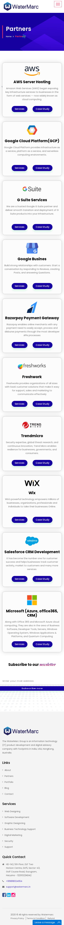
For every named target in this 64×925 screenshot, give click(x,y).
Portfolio (9, 782)
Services (19, 109)
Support (9, 846)
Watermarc (47, 914)
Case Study (42, 109)
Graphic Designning (15, 823)
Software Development (17, 817)
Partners (9, 776)
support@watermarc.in (18, 886)
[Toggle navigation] (58, 4)
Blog (7, 788)
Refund (51, 918)
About (8, 770)
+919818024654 (14, 881)
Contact (9, 794)
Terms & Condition (36, 918)
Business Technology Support (20, 829)
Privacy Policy (17, 918)
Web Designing (12, 811)
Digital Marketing (13, 835)
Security (9, 841)
